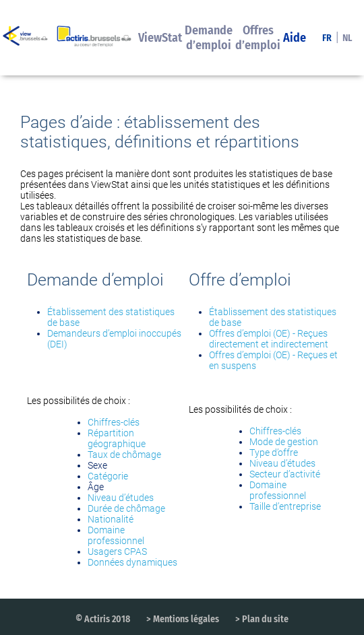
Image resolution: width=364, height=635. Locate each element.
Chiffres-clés (114, 422)
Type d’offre (273, 452)
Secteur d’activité (284, 474)
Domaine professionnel (116, 535)
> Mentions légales (182, 619)
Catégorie (108, 476)
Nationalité (110, 519)
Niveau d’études (121, 497)
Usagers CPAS (117, 551)
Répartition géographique (117, 438)
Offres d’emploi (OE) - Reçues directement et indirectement (268, 338)
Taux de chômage (124, 454)
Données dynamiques (132, 562)
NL (347, 38)
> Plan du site (262, 619)
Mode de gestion (283, 441)
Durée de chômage (126, 508)
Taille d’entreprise (285, 506)
